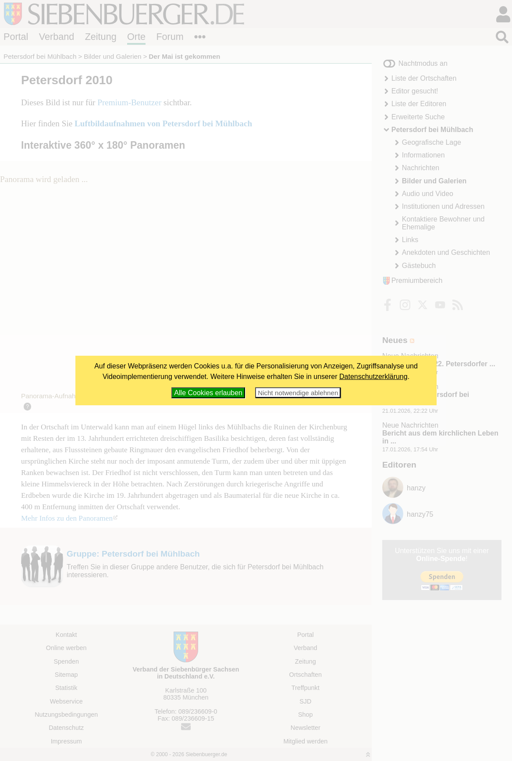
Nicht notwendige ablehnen (298, 393)
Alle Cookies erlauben (208, 393)
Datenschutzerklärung (373, 376)
